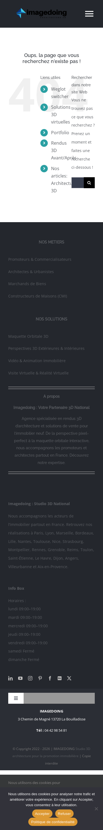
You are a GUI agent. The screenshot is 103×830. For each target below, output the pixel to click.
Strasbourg (73, 541)
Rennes (39, 549)
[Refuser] (96, 808)
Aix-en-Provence (52, 566)
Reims (72, 549)
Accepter (42, 814)
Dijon (58, 558)
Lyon (49, 533)
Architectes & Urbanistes (31, 271)
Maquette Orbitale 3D (28, 336)
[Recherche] (89, 182)
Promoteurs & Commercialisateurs (39, 259)
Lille (12, 541)
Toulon (86, 549)
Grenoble (56, 549)
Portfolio (60, 133)
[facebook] (50, 678)
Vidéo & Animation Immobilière (37, 360)
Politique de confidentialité (52, 822)
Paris (38, 533)
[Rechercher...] (77, 182)
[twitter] (69, 678)
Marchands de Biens (27, 283)
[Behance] (60, 678)
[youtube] (20, 678)
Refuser (64, 814)
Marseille (64, 533)
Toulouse (41, 541)
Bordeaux (84, 533)
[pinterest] (40, 678)
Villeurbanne (20, 566)
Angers (71, 558)
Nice (56, 541)
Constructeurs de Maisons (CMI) (37, 296)
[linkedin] (10, 678)
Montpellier (19, 549)
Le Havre (43, 558)
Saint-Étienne (20, 558)
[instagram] (30, 678)
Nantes (24, 541)
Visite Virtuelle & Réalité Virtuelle (38, 373)
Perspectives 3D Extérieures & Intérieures (46, 348)
